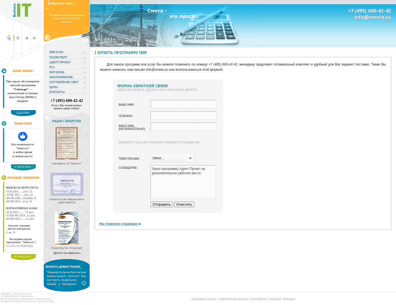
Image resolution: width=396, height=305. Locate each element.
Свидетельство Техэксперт (66, 247)
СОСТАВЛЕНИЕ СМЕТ (64, 82)
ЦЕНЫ (53, 87)
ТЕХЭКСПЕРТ (58, 57)
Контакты (289, 298)
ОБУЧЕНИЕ (57, 72)
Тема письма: (129, 158)
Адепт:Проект (258, 298)
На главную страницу (120, 224)
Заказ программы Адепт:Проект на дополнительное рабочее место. (183, 182)
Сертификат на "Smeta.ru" (67, 163)
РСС (52, 67)
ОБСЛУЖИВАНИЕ (61, 77)
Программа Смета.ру (203, 298)
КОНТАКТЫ (57, 92)
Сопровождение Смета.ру (233, 298)
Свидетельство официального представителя (66, 201)
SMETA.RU (56, 52)
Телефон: (126, 116)
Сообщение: (128, 167)
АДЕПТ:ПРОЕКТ (60, 62)
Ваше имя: (126, 104)
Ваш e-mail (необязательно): (132, 127)
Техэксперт (274, 298)
